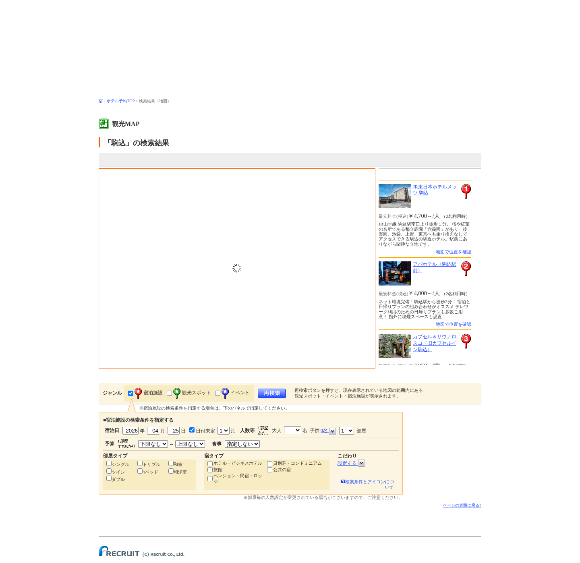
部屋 (352, 431)
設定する (351, 463)
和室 (178, 464)
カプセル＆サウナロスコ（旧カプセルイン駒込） (434, 343)
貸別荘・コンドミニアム (297, 463)
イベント (236, 392)
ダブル (118, 479)
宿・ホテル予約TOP (117, 101)
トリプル (151, 464)
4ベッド (150, 472)
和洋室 (180, 472)
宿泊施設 (149, 392)
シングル (120, 464)
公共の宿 (282, 469)
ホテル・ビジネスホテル (237, 463)
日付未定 (205, 431)
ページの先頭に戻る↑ (462, 505)
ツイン (118, 472)
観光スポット (192, 392)
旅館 (217, 469)
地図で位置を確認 (453, 251)
